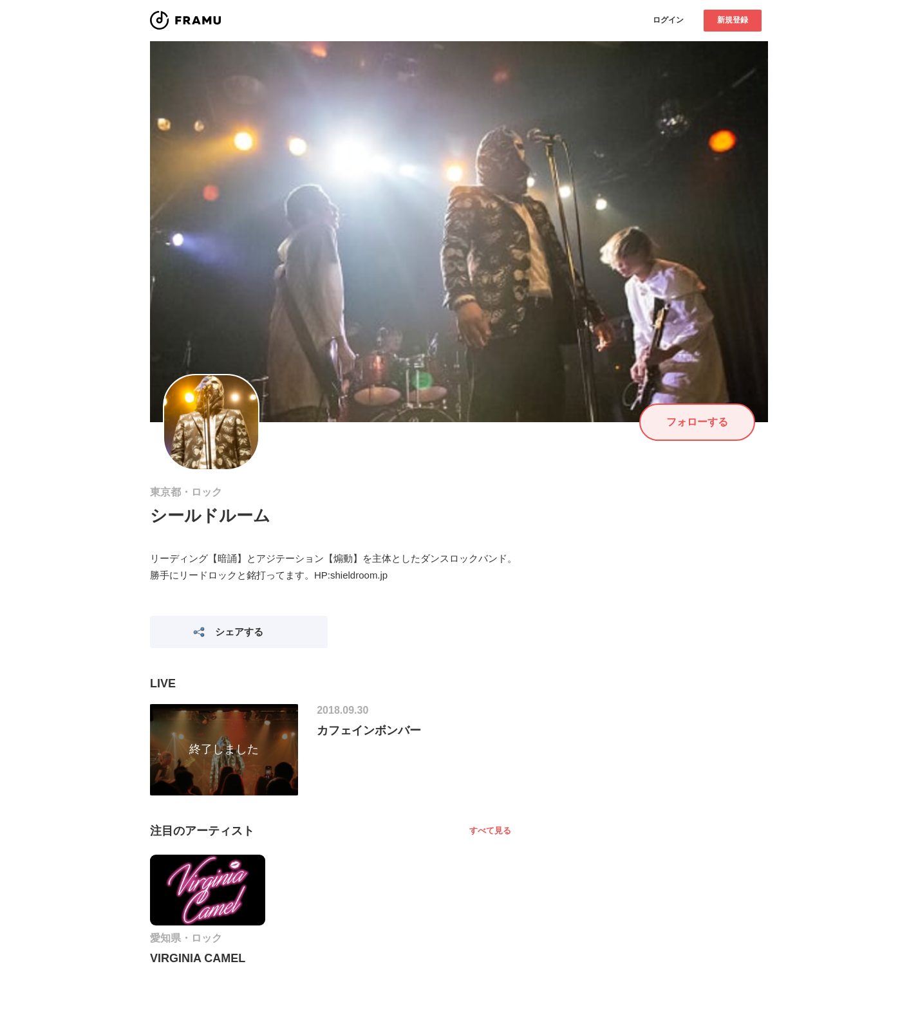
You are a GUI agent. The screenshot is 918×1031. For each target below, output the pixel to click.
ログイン (668, 19)
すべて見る (490, 830)
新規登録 (732, 19)
